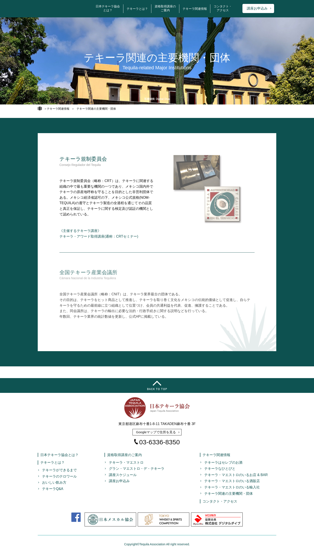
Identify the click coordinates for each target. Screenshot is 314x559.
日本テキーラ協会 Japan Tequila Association (63, 8)
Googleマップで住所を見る (156, 432)
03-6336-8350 (157, 443)
